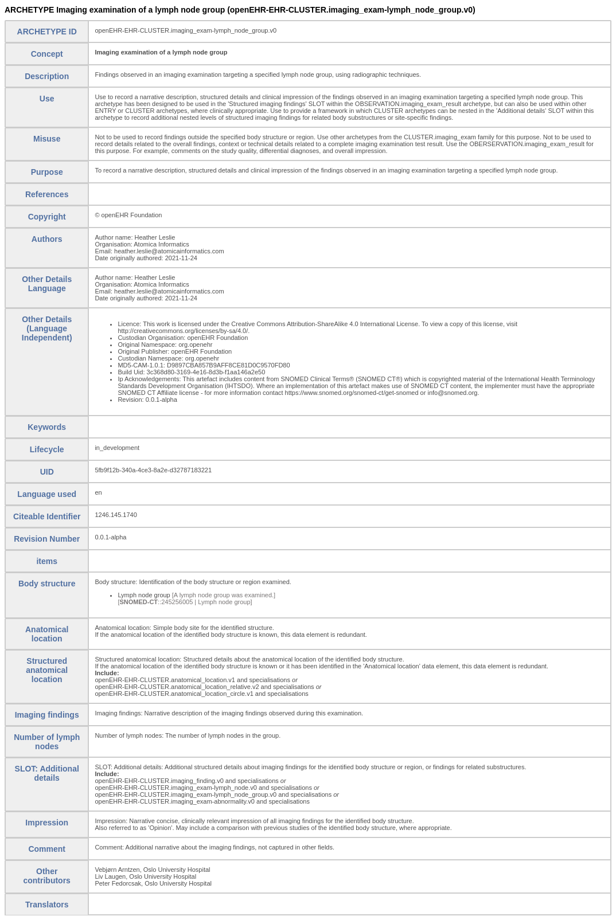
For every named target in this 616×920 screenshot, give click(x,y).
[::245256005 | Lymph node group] (185, 601)
